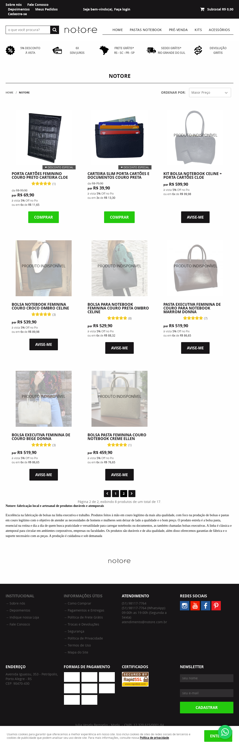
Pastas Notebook (146, 30)
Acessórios (219, 30)
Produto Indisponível (195, 137)
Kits (198, 30)
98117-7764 (134, 603)
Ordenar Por (173, 92)
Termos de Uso (79, 645)
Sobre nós (14, 4)
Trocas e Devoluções (83, 624)
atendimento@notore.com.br (144, 622)
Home (117, 30)
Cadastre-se (17, 14)
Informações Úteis (83, 595)
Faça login (122, 9)
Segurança (76, 631)
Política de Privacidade (85, 638)
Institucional (20, 595)
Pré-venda (178, 30)
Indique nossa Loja (24, 617)
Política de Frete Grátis (85, 617)
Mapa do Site (78, 652)
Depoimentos (19, 9)
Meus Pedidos (46, 9)
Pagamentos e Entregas (86, 610)
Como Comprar (79, 603)
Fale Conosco (38, 4)
